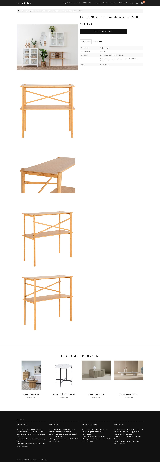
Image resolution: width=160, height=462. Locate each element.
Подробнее (98, 41)
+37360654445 (88, 441)
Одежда (67, 3)
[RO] (131, 3)
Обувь (76, 3)
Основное (85, 41)
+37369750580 (55, 441)
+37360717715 (120, 444)
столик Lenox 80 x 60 (96, 394)
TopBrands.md (27, 459)
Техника (112, 3)
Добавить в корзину (103, 31)
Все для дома (100, 3)
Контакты (123, 3)
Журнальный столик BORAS (64, 394)
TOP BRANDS (24, 2)
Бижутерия (86, 3)
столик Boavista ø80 (31, 394)
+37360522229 (23, 446)
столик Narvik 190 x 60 (129, 394)
